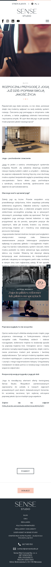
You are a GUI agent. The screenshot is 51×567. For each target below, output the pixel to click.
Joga (4, 164)
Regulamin (25, 522)
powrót (25, 471)
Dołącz (26, 490)
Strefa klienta (19, 4)
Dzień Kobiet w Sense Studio (25, 532)
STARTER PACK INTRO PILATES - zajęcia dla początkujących (25, 537)
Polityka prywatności (25, 525)
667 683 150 (27, 544)
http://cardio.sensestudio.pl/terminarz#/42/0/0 (23, 406)
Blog (25, 515)
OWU (25, 519)
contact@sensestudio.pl (27, 549)
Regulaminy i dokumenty (25, 529)
